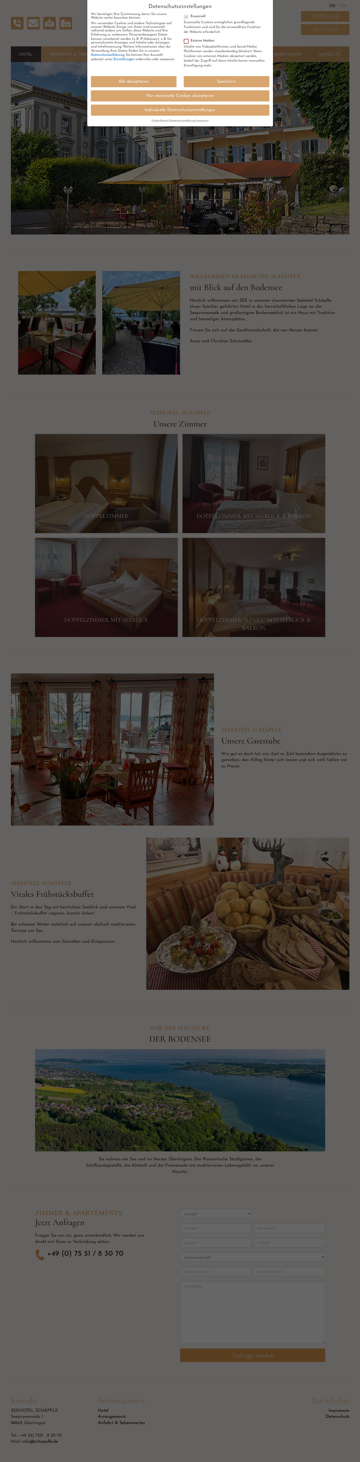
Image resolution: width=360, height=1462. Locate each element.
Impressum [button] (203, 120)
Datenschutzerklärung (107, 54)
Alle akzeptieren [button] (133, 80)
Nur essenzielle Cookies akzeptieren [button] (180, 95)
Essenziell (196, 15)
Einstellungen (124, 58)
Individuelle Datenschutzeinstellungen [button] (180, 109)
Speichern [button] (226, 80)
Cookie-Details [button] (160, 120)
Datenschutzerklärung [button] (182, 120)
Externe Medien (201, 40)
